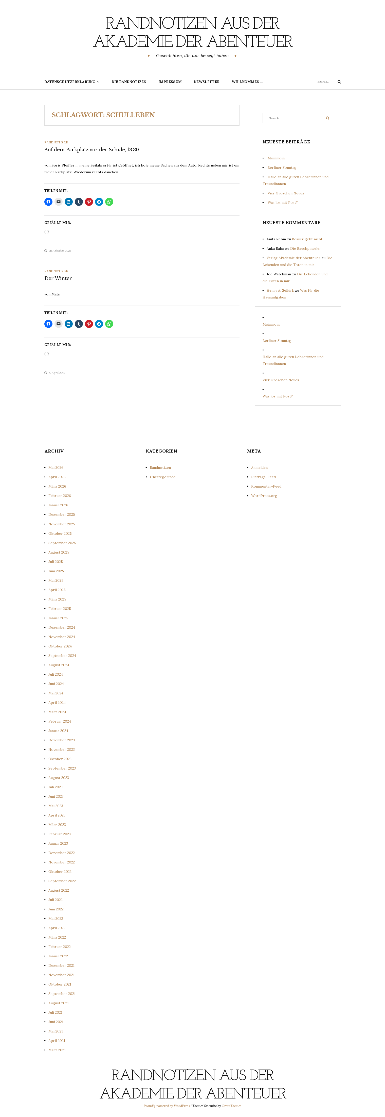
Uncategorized (162, 477)
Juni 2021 (55, 1022)
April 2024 (57, 702)
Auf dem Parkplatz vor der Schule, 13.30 (91, 150)
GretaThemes (232, 1106)
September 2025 (62, 543)
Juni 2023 (56, 796)
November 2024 (61, 637)
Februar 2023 (59, 834)
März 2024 (57, 712)
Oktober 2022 (59, 871)
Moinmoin (276, 158)
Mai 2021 (55, 1031)
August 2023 (58, 777)
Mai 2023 (55, 806)
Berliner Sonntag (282, 167)
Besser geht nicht (307, 239)
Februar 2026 (59, 495)
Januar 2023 (58, 843)
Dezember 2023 (61, 740)
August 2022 (58, 890)
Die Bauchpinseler (305, 248)
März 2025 (57, 599)
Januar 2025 (58, 618)
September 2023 (62, 768)
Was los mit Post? (283, 202)
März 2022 (57, 937)
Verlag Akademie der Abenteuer (293, 258)
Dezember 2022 (61, 853)
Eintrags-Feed (263, 477)
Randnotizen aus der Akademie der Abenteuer (192, 33)
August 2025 (58, 552)
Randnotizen (56, 142)
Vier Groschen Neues (286, 193)
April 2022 (56, 928)
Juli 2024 (55, 674)
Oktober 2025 (60, 533)
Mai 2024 (55, 693)
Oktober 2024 (60, 646)
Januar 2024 (58, 730)
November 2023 (61, 749)
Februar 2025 (59, 608)
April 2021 (56, 1040)
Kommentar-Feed (266, 486)
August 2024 (58, 665)
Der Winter (58, 278)
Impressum (170, 81)
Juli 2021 (55, 1012)
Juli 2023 (55, 787)
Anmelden (259, 467)
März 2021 (57, 1050)
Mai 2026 (55, 467)
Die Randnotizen (129, 81)
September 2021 (62, 993)
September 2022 (62, 881)
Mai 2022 (55, 918)
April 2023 (56, 815)
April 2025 (57, 590)
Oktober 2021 (59, 984)
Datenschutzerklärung (69, 81)
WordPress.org (264, 495)
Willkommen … (247, 81)
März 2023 (57, 824)
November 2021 (61, 975)
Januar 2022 (58, 956)
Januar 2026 (58, 505)
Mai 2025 (55, 580)
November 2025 (61, 524)
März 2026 (57, 486)
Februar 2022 (59, 946)
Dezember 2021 (61, 965)
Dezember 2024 (61, 627)
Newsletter (206, 81)
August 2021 (58, 1003)
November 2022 (61, 862)
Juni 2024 (56, 683)
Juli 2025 (55, 561)
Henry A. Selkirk (280, 290)
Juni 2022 (56, 909)
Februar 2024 (59, 721)
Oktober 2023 (59, 759)
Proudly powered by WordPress (167, 1106)
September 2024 (62, 655)
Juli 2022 (55, 899)
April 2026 (57, 477)
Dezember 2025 (61, 514)
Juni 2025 (56, 571)
